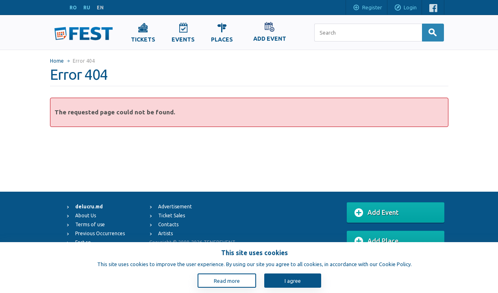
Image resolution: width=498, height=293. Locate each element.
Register (367, 8)
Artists (165, 233)
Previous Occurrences (100, 233)
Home (57, 60)
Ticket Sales (171, 215)
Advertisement (175, 206)
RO (73, 7)
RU (86, 7)
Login (405, 8)
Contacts (168, 224)
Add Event (376, 212)
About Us (85, 215)
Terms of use (90, 224)
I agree (293, 281)
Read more (227, 281)
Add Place (376, 241)
